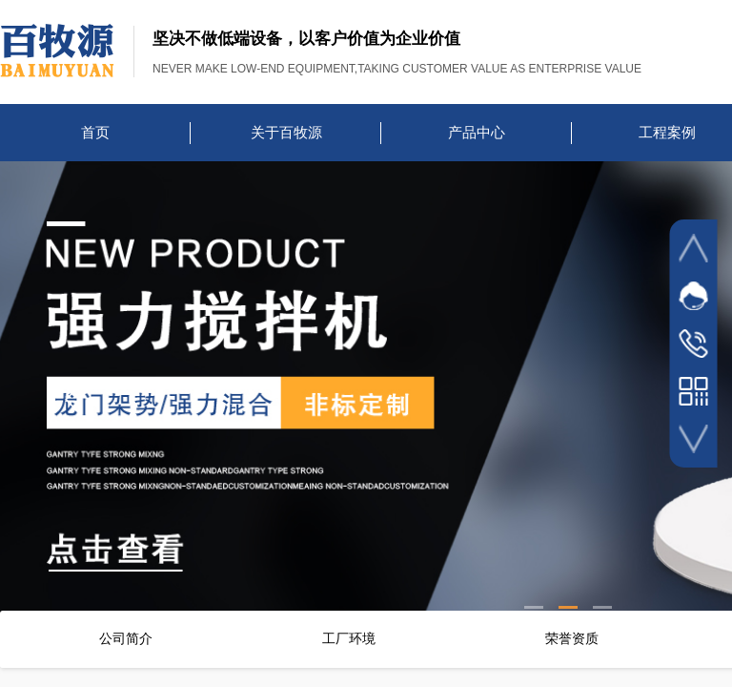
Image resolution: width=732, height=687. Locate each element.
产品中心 (476, 132)
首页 (95, 132)
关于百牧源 (286, 132)
